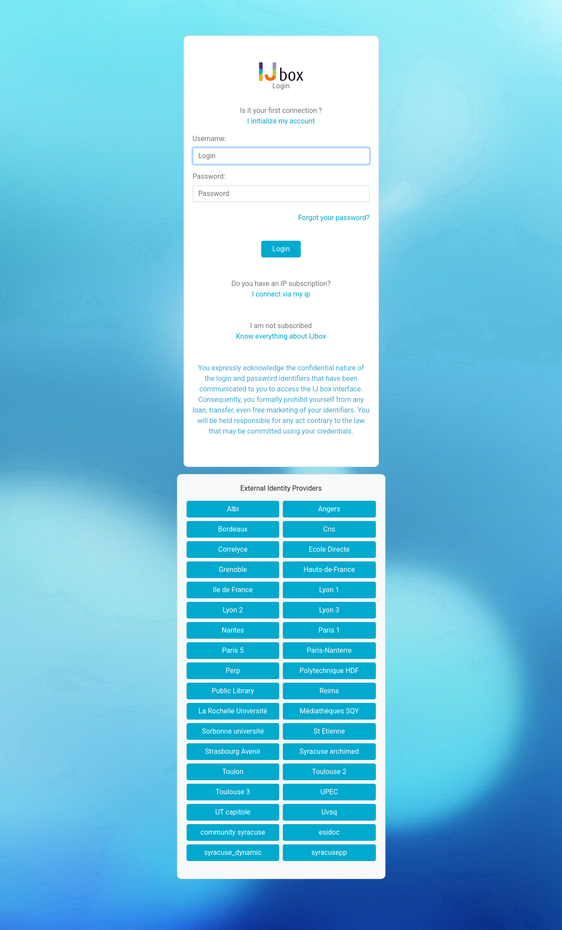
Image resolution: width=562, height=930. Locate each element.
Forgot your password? (333, 218)
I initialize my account (281, 121)
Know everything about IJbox (281, 336)
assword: (209, 176)
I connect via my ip (281, 294)
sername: (209, 138)
